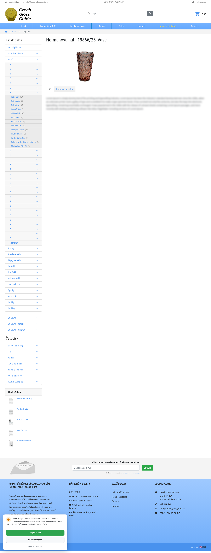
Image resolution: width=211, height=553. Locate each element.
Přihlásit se (201, 1)
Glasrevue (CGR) (23, 345)
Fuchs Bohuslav (19, 138)
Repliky (23, 302)
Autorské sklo (23, 296)
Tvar (23, 351)
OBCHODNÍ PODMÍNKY (114, 1)
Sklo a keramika (23, 363)
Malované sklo (23, 278)
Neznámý (14, 243)
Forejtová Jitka (19, 129)
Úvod (23, 26)
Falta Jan (17, 97)
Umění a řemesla (23, 369)
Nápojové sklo (23, 260)
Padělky (23, 308)
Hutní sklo (23, 272)
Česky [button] (191, 26)
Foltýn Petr (18, 125)
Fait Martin (17, 101)
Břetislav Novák (24, 440)
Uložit (147, 467)
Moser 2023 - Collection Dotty (83, 496)
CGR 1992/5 (74, 491)
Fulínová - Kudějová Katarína (25, 142)
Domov (23, 357)
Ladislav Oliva (23, 419)
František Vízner (23, 53)
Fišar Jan (17, 117)
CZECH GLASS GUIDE (170, 513)
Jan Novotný (23, 430)
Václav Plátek (23, 409)
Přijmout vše (35, 532)
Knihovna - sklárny (23, 330)
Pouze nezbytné (35, 539)
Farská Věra (17, 109)
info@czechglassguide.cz (36, 1)
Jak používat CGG (48, 26)
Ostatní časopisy (23, 381)
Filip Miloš (17, 113)
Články (101, 26)
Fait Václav (17, 105)
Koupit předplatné (167, 26)
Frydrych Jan (18, 133)
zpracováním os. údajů (131, 473)
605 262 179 (14, 1)
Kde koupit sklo (77, 26)
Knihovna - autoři (23, 324)
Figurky (23, 290)
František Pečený (24, 398)
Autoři (23, 59)
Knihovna (23, 318)
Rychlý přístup (14, 47)
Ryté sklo (23, 266)
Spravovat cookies (35, 546)
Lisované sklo (23, 284)
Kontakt (141, 26)
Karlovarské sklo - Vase (80, 500)
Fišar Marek (18, 121)
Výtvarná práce (14, 375)
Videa (121, 26)
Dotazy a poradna (64, 89)
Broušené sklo (23, 254)
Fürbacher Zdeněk (20, 146)
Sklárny (23, 248)
